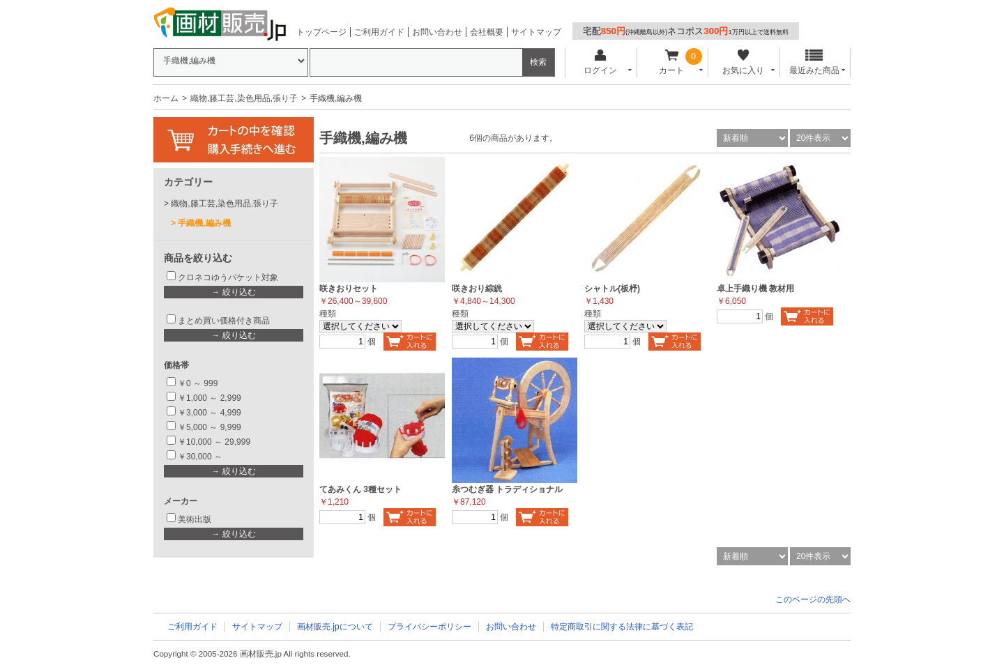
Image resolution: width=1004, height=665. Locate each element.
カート (671, 62)
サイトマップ (536, 32)
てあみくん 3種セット (360, 489)
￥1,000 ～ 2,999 (209, 398)
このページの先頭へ (813, 599)
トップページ (321, 32)
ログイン (600, 62)
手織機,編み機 (204, 223)
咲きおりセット (348, 288)
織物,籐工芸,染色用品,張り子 (244, 98)
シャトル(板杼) (612, 288)
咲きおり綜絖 (477, 288)
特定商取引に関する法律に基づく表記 (622, 627)
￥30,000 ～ (201, 456)
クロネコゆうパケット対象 (228, 277)
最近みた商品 (814, 62)
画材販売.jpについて (335, 627)
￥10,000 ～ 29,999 (214, 442)
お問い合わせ (437, 32)
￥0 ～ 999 (198, 383)
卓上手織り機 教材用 (755, 288)
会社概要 (486, 32)
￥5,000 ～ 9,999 (209, 427)
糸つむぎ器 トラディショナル (507, 489)
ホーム (165, 98)
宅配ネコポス (686, 31)
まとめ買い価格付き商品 (224, 321)
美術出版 (194, 519)
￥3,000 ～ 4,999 (209, 413)
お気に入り (742, 62)
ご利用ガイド (379, 32)
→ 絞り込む (233, 292)
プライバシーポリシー (429, 627)
